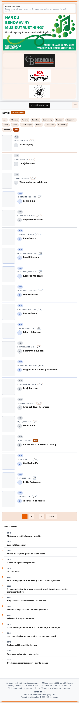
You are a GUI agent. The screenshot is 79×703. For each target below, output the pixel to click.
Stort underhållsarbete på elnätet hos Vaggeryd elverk (31, 636)
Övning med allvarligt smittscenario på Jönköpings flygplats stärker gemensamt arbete (37, 590)
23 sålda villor (13, 571)
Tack (16, 130)
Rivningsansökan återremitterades (23, 654)
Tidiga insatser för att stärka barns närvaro (26, 600)
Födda (14, 125)
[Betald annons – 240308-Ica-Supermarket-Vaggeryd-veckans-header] (39, 76)
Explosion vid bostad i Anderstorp (22, 645)
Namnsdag (62, 125)
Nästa (51, 516)
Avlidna (25, 120)
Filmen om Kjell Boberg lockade (21, 562)
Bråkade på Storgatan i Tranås (20, 618)
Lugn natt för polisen (16, 545)
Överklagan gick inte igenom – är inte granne (27, 663)
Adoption (14, 120)
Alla (5, 120)
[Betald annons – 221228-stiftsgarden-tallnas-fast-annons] (39, 91)
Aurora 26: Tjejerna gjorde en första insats (26, 553)
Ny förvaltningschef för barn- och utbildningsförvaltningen (33, 627)
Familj (6, 125)
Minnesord (50, 125)
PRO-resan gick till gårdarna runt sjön (24, 536)
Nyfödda (7, 130)
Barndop (35, 120)
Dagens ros (71, 120)
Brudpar (59, 120)
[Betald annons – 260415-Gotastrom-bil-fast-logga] (39, 60)
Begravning (47, 120)
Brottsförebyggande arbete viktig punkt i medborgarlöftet (33, 580)
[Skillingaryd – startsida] (39, 105)
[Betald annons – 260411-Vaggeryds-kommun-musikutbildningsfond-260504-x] (39, 32)
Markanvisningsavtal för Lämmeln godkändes (28, 609)
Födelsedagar (27, 125)
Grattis (38, 125)
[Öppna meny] (75, 105)
